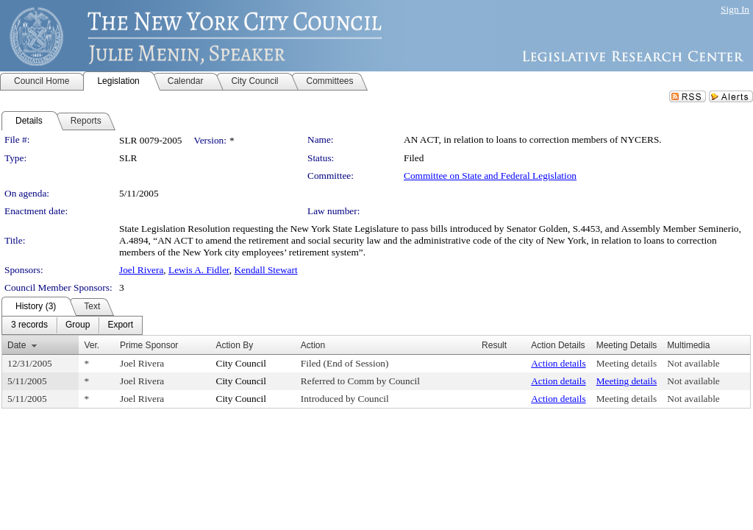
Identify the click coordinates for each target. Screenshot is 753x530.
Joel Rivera (141, 269)
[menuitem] (29, 325)
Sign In (735, 9)
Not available (693, 363)
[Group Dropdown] (78, 325)
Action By (235, 345)
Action (313, 345)
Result (494, 345)
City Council (241, 363)
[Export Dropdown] (120, 325)
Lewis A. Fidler (198, 269)
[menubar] (72, 325)
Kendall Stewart (265, 269)
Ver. (91, 345)
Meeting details (626, 363)
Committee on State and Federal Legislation (490, 175)
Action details (558, 363)
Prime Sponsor (149, 345)
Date (16, 345)
